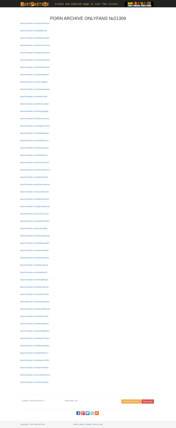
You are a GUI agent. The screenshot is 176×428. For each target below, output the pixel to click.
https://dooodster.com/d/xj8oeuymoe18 (35, 53)
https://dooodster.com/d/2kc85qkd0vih (34, 75)
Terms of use (98, 424)
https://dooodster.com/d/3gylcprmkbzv (34, 148)
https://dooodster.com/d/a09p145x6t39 (34, 221)
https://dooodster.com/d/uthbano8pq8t (34, 38)
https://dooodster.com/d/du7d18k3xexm (35, 170)
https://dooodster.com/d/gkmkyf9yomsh (35, 206)
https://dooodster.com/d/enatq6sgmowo (35, 60)
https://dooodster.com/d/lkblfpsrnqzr (33, 31)
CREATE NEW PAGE (131, 401)
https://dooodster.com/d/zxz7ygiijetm (34, 82)
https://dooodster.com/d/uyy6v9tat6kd (34, 250)
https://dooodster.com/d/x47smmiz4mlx (35, 45)
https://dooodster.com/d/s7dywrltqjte (33, 228)
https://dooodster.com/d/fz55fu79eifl (33, 97)
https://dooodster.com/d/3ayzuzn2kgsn (34, 338)
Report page (147, 401)
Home (75, 424)
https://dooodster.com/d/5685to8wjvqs (34, 133)
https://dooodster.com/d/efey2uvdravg (34, 119)
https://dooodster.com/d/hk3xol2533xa (34, 199)
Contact (88, 424)
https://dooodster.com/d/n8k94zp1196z (35, 67)
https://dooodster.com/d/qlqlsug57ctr (34, 155)
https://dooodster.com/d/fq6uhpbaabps (34, 346)
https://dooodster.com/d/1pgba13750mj (35, 126)
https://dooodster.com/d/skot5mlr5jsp (34, 177)
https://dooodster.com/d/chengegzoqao (35, 89)
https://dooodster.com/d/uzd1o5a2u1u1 (35, 23)
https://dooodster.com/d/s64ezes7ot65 (34, 360)
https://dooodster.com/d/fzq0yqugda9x (34, 243)
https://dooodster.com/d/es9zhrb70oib (34, 294)
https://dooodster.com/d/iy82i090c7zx (34, 353)
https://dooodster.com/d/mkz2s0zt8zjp (34, 258)
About (81, 424)
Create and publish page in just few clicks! (87, 4)
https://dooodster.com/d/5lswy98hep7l (34, 324)
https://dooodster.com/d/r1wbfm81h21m (35, 375)
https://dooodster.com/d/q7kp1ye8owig (34, 184)
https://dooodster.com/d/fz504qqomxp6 (35, 236)
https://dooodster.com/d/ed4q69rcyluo (34, 140)
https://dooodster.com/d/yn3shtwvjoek (34, 192)
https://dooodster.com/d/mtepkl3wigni (34, 280)
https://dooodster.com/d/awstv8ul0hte (34, 368)
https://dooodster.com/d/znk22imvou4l (34, 162)
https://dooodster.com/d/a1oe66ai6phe (34, 331)
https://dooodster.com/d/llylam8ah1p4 (34, 287)
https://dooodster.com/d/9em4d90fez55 (35, 309)
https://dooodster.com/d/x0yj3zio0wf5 (34, 316)
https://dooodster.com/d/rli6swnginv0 (34, 265)
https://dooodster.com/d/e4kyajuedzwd (34, 302)
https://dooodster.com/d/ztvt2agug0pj (34, 111)
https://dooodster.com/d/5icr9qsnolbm (34, 382)
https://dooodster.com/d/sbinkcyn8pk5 (34, 104)
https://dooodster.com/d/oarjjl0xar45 (33, 272)
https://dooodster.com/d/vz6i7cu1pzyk (34, 214)
